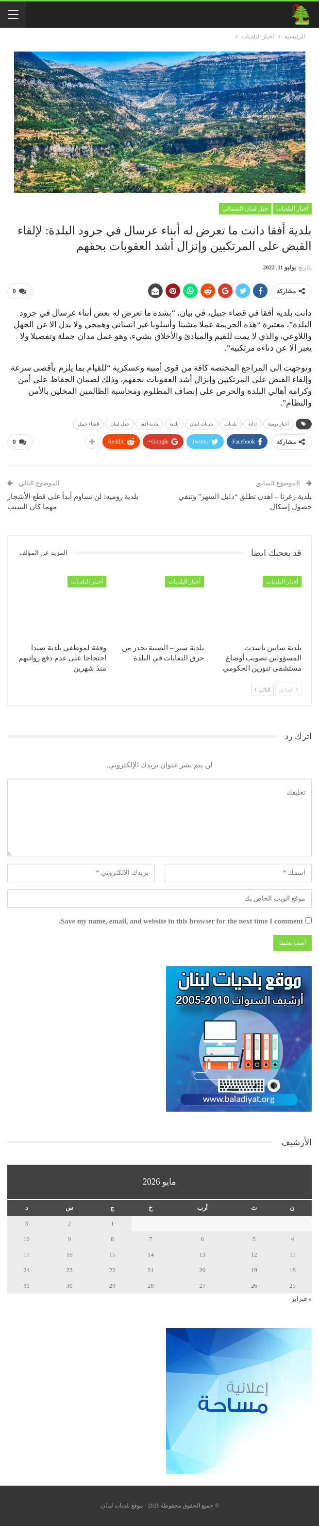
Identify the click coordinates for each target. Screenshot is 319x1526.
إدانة (252, 423)
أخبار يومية (278, 423)
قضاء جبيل (89, 423)
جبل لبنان (119, 423)
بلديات (230, 423)
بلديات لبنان (201, 423)
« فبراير (301, 1298)
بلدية (174, 423)
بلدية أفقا (149, 423)
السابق (288, 689)
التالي (262, 689)
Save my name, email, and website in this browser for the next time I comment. (181, 921)
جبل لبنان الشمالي (245, 208)
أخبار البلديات (292, 208)
